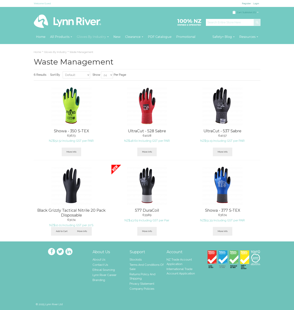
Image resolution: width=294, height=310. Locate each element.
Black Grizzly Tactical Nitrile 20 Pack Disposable (71, 212)
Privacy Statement (142, 283)
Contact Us (100, 265)
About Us (99, 259)
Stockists (136, 259)
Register (246, 3)
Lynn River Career (104, 275)
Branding (99, 280)
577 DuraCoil (147, 210)
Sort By (55, 74)
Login (256, 3)
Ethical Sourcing (104, 270)
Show (96, 74)
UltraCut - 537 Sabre (222, 131)
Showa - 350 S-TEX (71, 131)
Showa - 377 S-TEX (222, 210)
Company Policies (142, 288)
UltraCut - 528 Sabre (147, 131)
